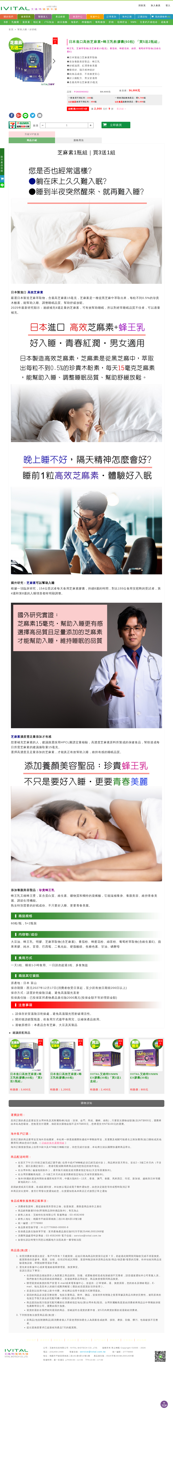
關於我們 (8, 16)
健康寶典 (26, 16)
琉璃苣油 (122, 22)
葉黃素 (26, 22)
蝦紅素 (37, 22)
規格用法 (79, 140)
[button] (54, 61)
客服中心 (95, 16)
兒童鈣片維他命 (149, 22)
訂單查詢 (111, 16)
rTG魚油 (49, 22)
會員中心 (77, 16)
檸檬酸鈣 (87, 22)
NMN (134, 22)
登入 (168, 5)
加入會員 (155, 5)
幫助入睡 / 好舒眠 (27, 29)
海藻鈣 (75, 22)
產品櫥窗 (60, 16)
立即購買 (116, 125)
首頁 (11, 29)
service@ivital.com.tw (93, 1351)
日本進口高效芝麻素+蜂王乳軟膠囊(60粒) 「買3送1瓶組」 (26, 1078)
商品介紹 (32, 140)
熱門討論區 (100, 1340)
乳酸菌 (15, 22)
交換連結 (128, 1340)
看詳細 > (121, 109)
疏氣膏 (165, 22)
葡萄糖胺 (100, 22)
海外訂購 (127, 16)
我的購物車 (162, 16)
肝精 (111, 22)
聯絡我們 (114, 1340)
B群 (6, 22)
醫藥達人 (43, 16)
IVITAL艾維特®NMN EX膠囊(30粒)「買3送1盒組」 (105, 1078)
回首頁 (142, 5)
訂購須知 (142, 16)
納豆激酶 (62, 22)
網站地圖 (141, 1340)
